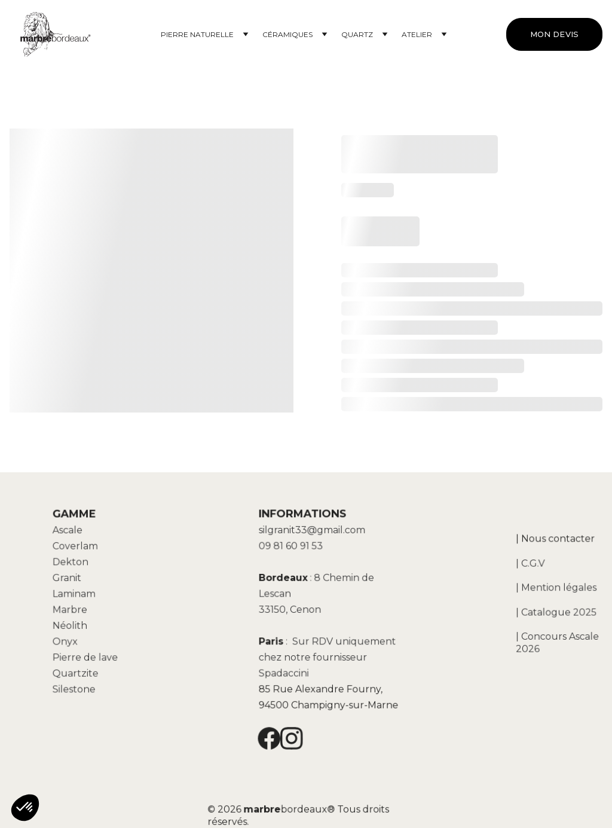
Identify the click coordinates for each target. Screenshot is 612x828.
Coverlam (77, 549)
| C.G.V (531, 564)
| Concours (542, 635)
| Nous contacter (555, 541)
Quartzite (77, 670)
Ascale (70, 533)
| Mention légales (556, 587)
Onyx (68, 640)
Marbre (72, 609)
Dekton (73, 564)
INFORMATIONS (303, 518)
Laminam (76, 594)
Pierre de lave (87, 655)
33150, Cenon (292, 609)
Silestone (76, 686)
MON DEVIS (554, 34)
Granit (69, 580)
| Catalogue (544, 611)
